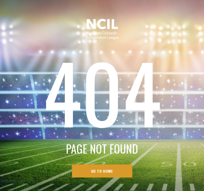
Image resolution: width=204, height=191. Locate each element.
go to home (102, 171)
